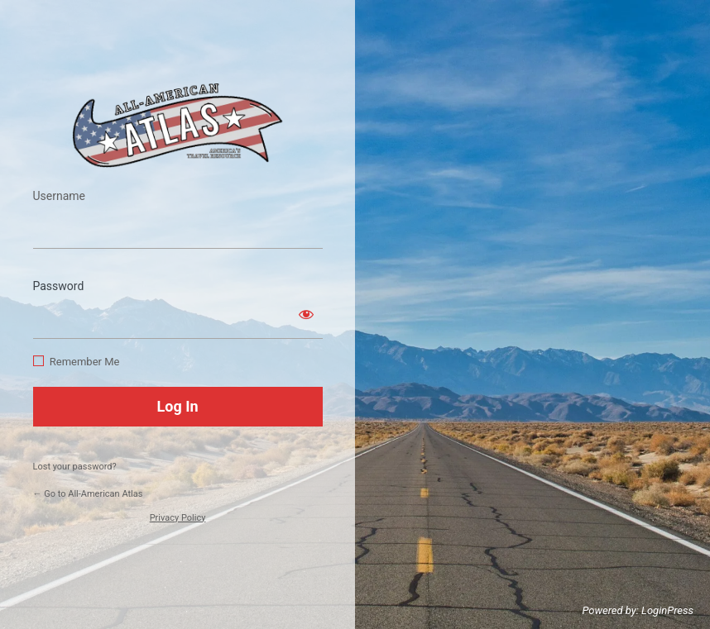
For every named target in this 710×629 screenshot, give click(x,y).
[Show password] (306, 314)
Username (59, 196)
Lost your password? (75, 466)
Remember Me (85, 361)
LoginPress (667, 610)
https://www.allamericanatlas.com (178, 125)
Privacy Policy (178, 517)
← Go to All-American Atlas (88, 493)
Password (58, 286)
